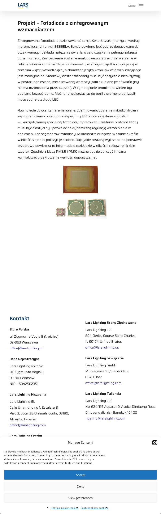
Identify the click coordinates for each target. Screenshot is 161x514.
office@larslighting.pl (26, 348)
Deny (80, 486)
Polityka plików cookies (64, 508)
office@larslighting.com (28, 425)
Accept (80, 475)
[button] (155, 443)
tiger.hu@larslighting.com (105, 418)
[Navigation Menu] (135, 5)
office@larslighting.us (102, 347)
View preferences (80, 498)
